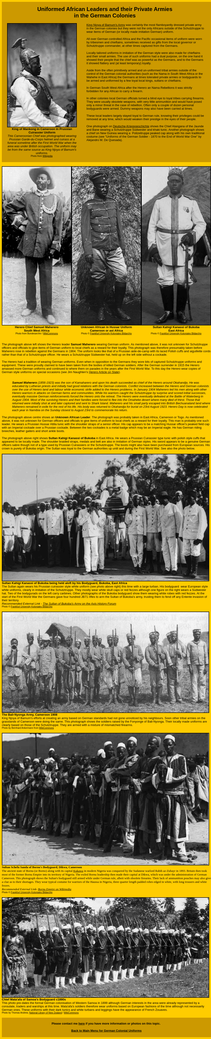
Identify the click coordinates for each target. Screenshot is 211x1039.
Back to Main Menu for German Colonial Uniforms (106, 1030)
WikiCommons (71, 1012)
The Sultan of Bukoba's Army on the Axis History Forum (79, 603)
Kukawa (78, 871)
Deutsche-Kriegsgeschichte (131, 126)
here (81, 1023)
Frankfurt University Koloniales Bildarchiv (111, 333)
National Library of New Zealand (45, 1012)
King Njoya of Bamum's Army (105, 25)
